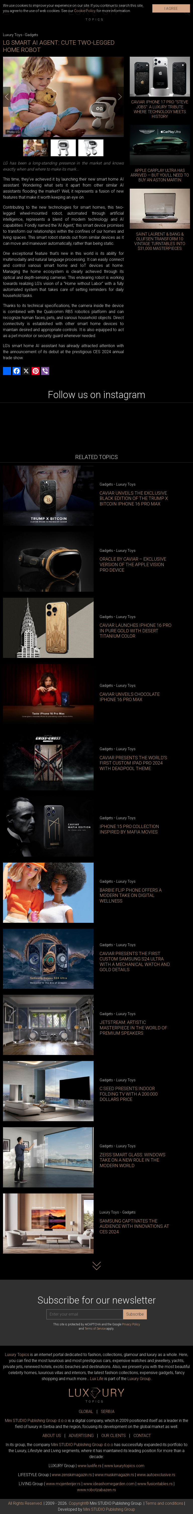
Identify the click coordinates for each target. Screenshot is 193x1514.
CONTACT (142, 1435)
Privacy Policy (131, 1324)
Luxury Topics (17, 1354)
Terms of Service (95, 1328)
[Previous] (7, 97)
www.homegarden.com (109, 1483)
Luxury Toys (12, 35)
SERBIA (107, 1411)
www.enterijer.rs (63, 1483)
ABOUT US (51, 1435)
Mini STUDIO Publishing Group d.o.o (36, 1420)
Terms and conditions (164, 1503)
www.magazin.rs (72, 1474)
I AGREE (171, 9)
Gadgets (31, 35)
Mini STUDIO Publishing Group (109, 1509)
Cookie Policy (85, 11)
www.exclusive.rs (156, 1474)
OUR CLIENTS (113, 1435)
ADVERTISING (81, 1435)
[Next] (120, 97)
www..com (124, 1465)
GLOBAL (86, 1411)
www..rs (89, 1465)
